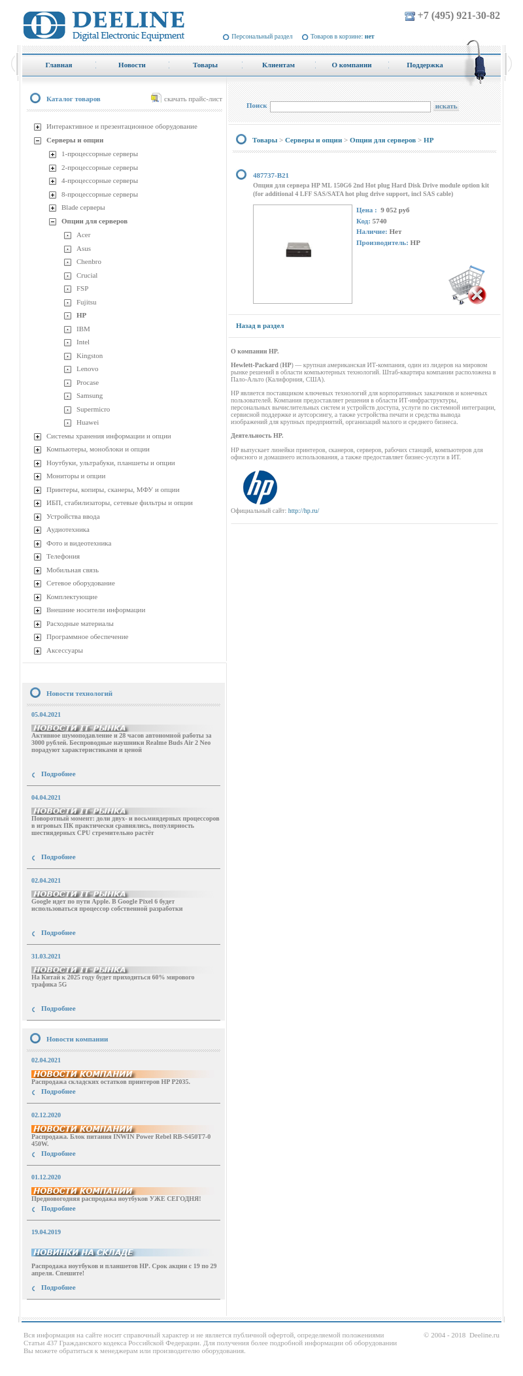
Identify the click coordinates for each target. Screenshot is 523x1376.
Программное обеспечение (87, 636)
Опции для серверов (94, 221)
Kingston (89, 355)
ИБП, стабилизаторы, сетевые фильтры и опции (119, 502)
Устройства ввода (73, 516)
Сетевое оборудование (80, 583)
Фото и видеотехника (78, 543)
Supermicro (93, 409)
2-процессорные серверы (99, 167)
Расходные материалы (80, 623)
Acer (83, 234)
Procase (87, 382)
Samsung (89, 395)
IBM (83, 329)
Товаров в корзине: (343, 36)
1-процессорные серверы (99, 153)
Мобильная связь (72, 570)
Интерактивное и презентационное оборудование (121, 126)
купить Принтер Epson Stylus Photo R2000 (80, 1311)
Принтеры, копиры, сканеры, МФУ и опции (113, 489)
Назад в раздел (260, 325)
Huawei (87, 422)
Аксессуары (64, 650)
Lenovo (87, 368)
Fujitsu (86, 302)
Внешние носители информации (95, 610)
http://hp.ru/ (304, 510)
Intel (83, 342)
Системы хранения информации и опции (108, 436)
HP (81, 315)
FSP (82, 288)
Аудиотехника (68, 529)
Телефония (63, 556)
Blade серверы (83, 207)
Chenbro (88, 261)
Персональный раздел (261, 36)
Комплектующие (71, 596)
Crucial (86, 275)
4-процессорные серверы (99, 180)
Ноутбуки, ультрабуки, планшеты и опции (110, 463)
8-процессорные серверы (99, 194)
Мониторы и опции (75, 476)
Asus (83, 248)
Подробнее (58, 774)
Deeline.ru (484, 1335)
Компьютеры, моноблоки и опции (98, 449)
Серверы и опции (74, 140)
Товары (264, 140)
